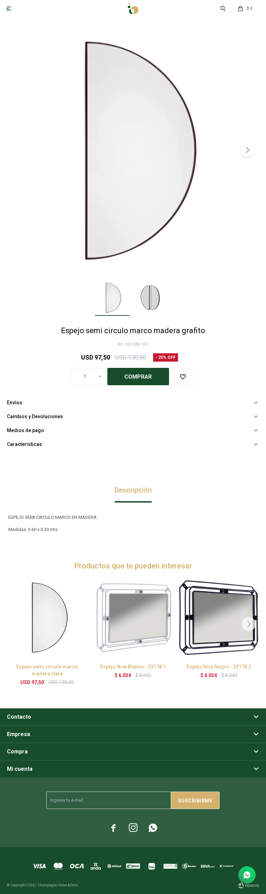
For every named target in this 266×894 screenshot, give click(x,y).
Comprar (138, 376)
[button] (247, 150)
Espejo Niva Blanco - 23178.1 (133, 666)
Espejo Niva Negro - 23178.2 (219, 666)
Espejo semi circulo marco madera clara (47, 670)
